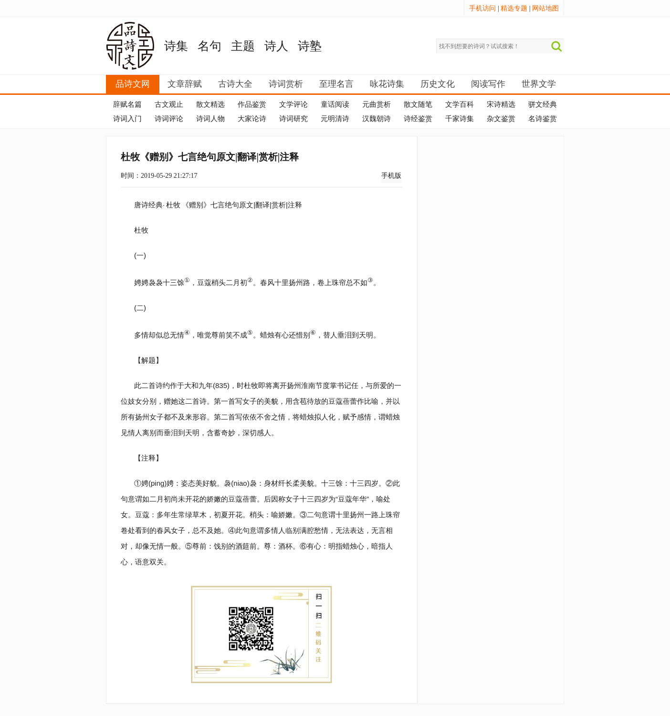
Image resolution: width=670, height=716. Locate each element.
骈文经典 (542, 104)
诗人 (276, 46)
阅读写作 (488, 84)
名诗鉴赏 (542, 119)
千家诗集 (459, 119)
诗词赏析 (286, 84)
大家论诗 (252, 119)
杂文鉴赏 (501, 119)
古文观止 (169, 104)
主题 (243, 46)
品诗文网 (132, 84)
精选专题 (514, 8)
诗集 (176, 46)
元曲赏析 (376, 104)
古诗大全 (235, 84)
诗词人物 (210, 119)
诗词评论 (169, 119)
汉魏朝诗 (376, 119)
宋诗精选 (501, 104)
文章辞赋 (185, 84)
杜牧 (173, 205)
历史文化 (437, 84)
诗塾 (310, 46)
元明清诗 (335, 119)
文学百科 (459, 104)
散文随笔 (418, 104)
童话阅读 (335, 104)
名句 (209, 46)
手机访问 (482, 8)
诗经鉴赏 (418, 119)
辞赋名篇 (127, 104)
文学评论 (293, 104)
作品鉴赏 (252, 104)
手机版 (391, 175)
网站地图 (545, 8)
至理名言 (336, 84)
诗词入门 (127, 119)
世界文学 (539, 84)
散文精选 (210, 104)
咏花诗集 (387, 84)
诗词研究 (293, 119)
